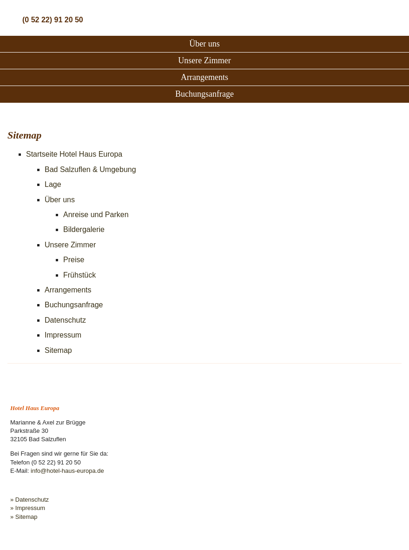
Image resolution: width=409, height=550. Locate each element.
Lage (53, 184)
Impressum (63, 335)
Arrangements (204, 77)
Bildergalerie (84, 229)
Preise (73, 260)
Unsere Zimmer (204, 60)
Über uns (204, 43)
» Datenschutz (29, 499)
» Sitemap (24, 516)
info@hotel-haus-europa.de (67, 470)
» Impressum (27, 507)
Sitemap (58, 350)
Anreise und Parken (96, 215)
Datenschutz (65, 320)
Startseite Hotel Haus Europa (74, 154)
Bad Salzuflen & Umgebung (90, 169)
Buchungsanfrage (204, 94)
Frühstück (79, 275)
